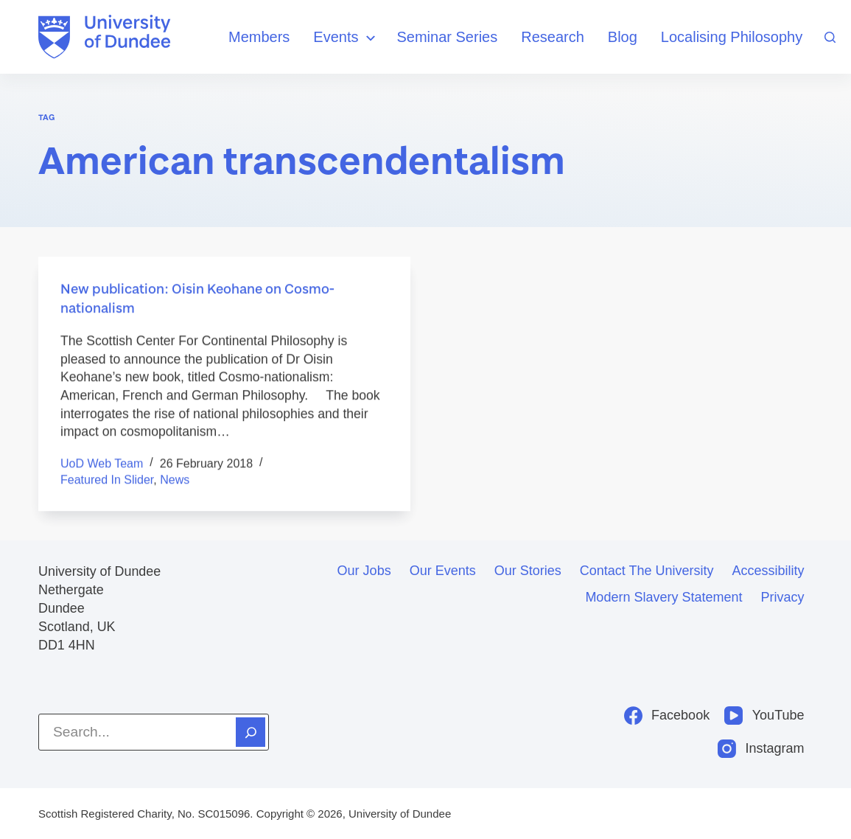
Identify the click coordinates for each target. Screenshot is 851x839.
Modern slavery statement (663, 597)
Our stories (527, 570)
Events (346, 38)
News (174, 480)
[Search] (830, 37)
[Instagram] (761, 748)
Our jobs (364, 570)
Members (259, 37)
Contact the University (647, 570)
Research (552, 37)
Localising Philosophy (731, 37)
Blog (622, 37)
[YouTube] (764, 715)
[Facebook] (667, 715)
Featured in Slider (106, 480)
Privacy (782, 597)
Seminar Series (447, 37)
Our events (443, 570)
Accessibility (768, 570)
